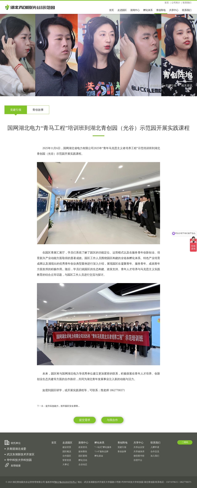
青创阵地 (160, 10)
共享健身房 (139, 451)
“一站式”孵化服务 (102, 447)
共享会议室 (139, 447)
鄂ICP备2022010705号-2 (65, 482)
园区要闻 (82, 456)
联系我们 (187, 3)
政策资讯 (82, 447)
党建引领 (171, 85)
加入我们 (155, 456)
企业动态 (82, 464)
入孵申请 (155, 447)
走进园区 (122, 10)
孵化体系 (148, 10)
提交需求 (84, 420)
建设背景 (66, 447)
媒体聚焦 (82, 451)
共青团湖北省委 (16, 448)
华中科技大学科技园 (19, 459)
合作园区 (66, 456)
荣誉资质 (66, 460)
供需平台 (138, 460)
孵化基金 (98, 456)
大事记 (65, 464)
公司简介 (175, 3)
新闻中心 (135, 10)
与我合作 (112, 420)
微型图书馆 (139, 456)
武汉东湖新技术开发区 (20, 454)
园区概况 (66, 451)
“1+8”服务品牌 (101, 451)
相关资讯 (186, 85)
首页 (167, 3)
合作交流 (155, 451)
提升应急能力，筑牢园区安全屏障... (63, 406)
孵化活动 (82, 460)
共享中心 (173, 10)
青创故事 (38, 109)
